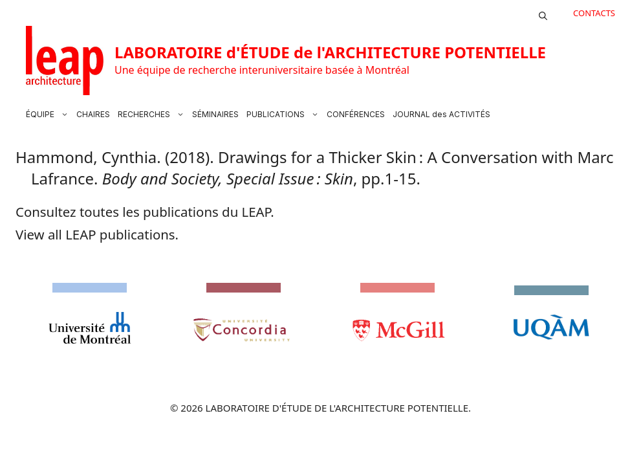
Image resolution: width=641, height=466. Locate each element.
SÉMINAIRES (215, 114)
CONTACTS (594, 13)
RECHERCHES (153, 114)
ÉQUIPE (49, 114)
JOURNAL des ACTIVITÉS (441, 114)
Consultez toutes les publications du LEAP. (145, 212)
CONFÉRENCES (356, 114)
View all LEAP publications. (97, 234)
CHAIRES (93, 114)
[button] (543, 13)
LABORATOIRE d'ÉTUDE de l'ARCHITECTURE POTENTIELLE (330, 52)
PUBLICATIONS (284, 114)
